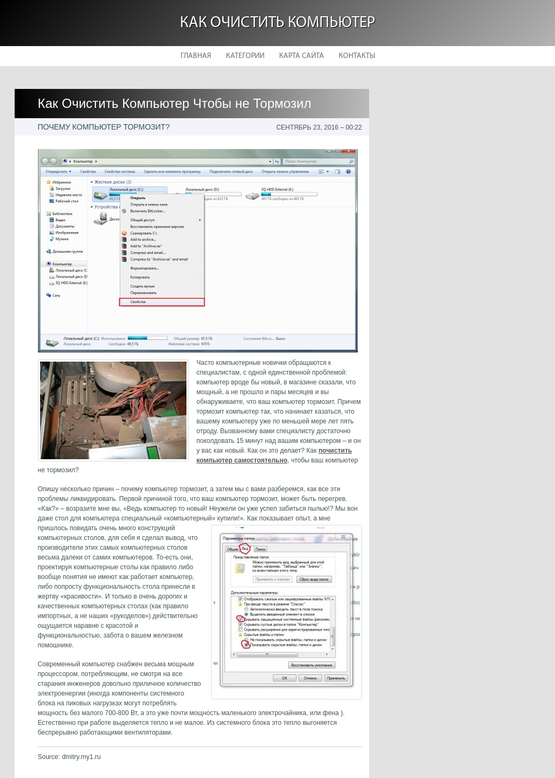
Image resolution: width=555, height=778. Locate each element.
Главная (195, 56)
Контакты (357, 56)
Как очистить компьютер (277, 23)
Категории (245, 56)
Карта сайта (301, 56)
